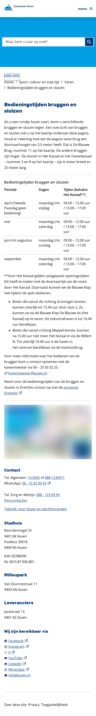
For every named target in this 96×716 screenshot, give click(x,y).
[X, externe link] (48, 652)
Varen (69, 82)
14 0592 (34, 477)
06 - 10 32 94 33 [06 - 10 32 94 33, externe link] (36, 483)
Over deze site (15, 704)
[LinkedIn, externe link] (48, 664)
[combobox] (48, 41)
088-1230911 (55, 477)
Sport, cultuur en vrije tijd (39, 82)
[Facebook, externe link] (48, 641)
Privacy (34, 704)
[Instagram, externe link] (48, 646)
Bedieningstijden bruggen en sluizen (36, 87)
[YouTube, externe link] (48, 658)
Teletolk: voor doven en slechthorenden (35, 509)
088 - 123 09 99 (48, 494)
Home (9, 82)
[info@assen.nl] (48, 675)
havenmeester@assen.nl (27, 373)
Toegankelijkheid (54, 704)
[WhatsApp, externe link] (48, 669)
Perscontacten (15, 500)
